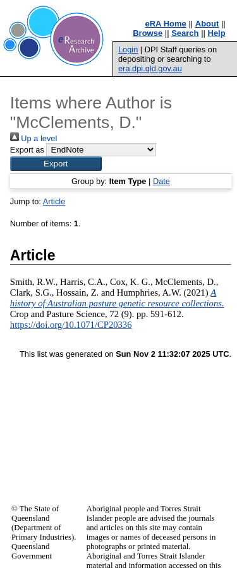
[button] (56, 163)
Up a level (33, 138)
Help (217, 33)
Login (128, 49)
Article (54, 201)
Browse (147, 33)
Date (161, 181)
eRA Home (165, 23)
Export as (27, 149)
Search (184, 33)
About (207, 23)
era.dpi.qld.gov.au (150, 68)
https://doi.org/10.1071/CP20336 (71, 325)
